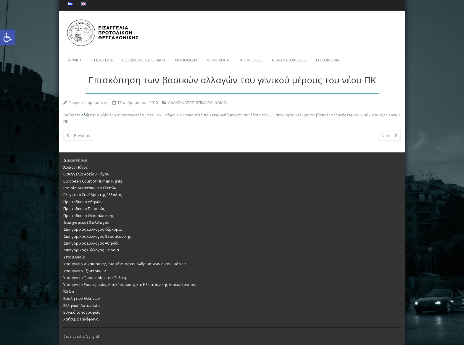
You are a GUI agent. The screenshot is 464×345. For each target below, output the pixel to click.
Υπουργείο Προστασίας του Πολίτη (94, 277)
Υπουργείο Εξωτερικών (84, 271)
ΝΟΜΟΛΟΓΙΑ (218, 60)
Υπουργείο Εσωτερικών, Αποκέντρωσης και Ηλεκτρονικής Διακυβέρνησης (130, 284)
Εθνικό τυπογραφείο (82, 312)
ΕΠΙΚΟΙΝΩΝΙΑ (327, 60)
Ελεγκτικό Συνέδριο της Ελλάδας (92, 194)
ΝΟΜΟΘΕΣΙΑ (186, 60)
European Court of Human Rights (92, 181)
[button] (7, 37)
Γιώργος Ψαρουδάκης (88, 102)
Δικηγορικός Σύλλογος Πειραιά (91, 250)
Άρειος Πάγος (75, 167)
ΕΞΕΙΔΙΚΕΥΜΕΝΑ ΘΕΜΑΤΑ (144, 60)
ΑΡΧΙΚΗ (74, 60)
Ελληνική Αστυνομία (81, 305)
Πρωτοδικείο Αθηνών (82, 201)
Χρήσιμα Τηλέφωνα (81, 319)
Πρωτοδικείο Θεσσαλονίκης (88, 215)
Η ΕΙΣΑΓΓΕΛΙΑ (102, 60)
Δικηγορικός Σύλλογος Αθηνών (91, 243)
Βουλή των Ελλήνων (81, 298)
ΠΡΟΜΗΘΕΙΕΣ (250, 60)
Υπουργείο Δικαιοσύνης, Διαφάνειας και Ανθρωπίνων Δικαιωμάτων (124, 263)
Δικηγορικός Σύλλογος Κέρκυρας (93, 229)
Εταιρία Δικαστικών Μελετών (89, 188)
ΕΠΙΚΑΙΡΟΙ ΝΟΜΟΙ (211, 102)
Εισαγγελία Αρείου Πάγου (86, 174)
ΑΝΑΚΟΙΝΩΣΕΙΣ (181, 102)
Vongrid (92, 336)
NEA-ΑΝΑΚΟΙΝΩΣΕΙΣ (289, 60)
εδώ (85, 115)
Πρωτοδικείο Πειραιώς (84, 208)
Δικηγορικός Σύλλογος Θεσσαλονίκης (97, 236)
